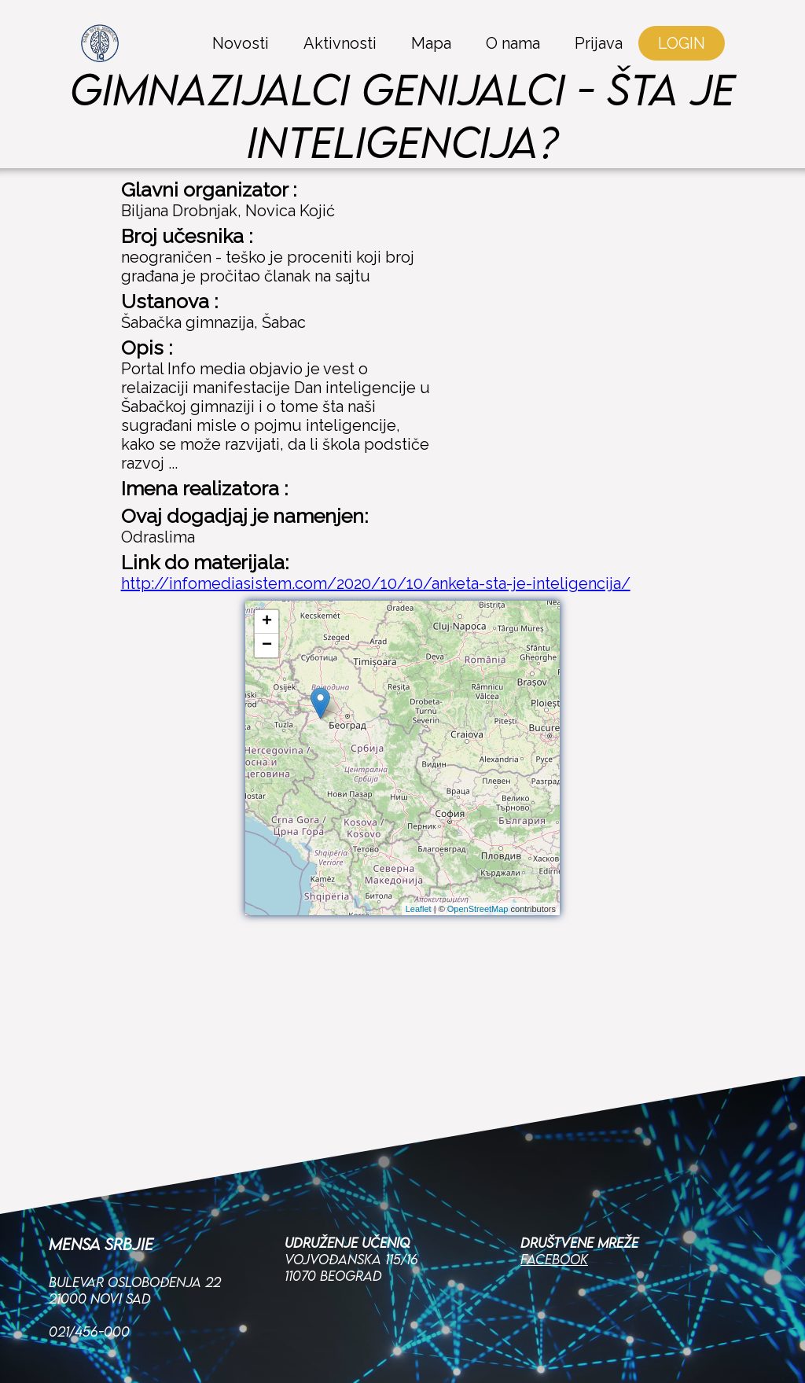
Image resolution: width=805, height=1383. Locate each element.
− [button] (267, 645)
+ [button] (267, 622)
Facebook (554, 1177)
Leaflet (419, 909)
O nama (513, 43)
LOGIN (681, 43)
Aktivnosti (340, 43)
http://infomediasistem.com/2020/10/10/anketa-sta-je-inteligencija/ (375, 583)
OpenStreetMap (478, 909)
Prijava (599, 43)
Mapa (431, 43)
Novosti (240, 43)
